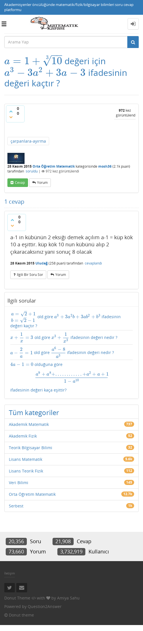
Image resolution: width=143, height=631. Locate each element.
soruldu (32, 171)
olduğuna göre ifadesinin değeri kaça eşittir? (71, 377)
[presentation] (33, 61)
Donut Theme (17, 598)
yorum (42, 182)
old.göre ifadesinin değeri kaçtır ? (65, 319)
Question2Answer (45, 606)
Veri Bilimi (18, 482)
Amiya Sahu (68, 598)
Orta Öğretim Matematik (54, 166)
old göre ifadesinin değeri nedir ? (62, 352)
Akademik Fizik (23, 436)
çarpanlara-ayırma (28, 141)
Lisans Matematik (25, 459)
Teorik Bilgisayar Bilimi (30, 447)
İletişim (9, 573)
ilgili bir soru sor (30, 274)
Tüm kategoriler (34, 412)
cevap (20, 182)
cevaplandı (93, 263)
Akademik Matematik (29, 424)
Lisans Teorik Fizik (26, 471)
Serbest (16, 506)
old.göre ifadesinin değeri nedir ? (63, 337)
